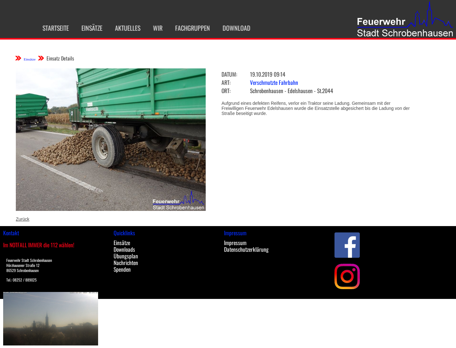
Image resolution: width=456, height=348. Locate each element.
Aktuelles (125, 28)
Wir (155, 28)
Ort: (226, 90)
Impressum (235, 242)
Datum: (229, 74)
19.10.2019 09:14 (267, 74)
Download (234, 28)
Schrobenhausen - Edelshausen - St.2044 (291, 90)
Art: (226, 82)
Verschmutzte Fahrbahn (274, 82)
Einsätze (89, 28)
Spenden (122, 269)
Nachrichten (126, 262)
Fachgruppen (189, 28)
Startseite (53, 28)
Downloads (124, 249)
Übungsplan (126, 256)
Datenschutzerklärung (246, 249)
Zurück (22, 219)
